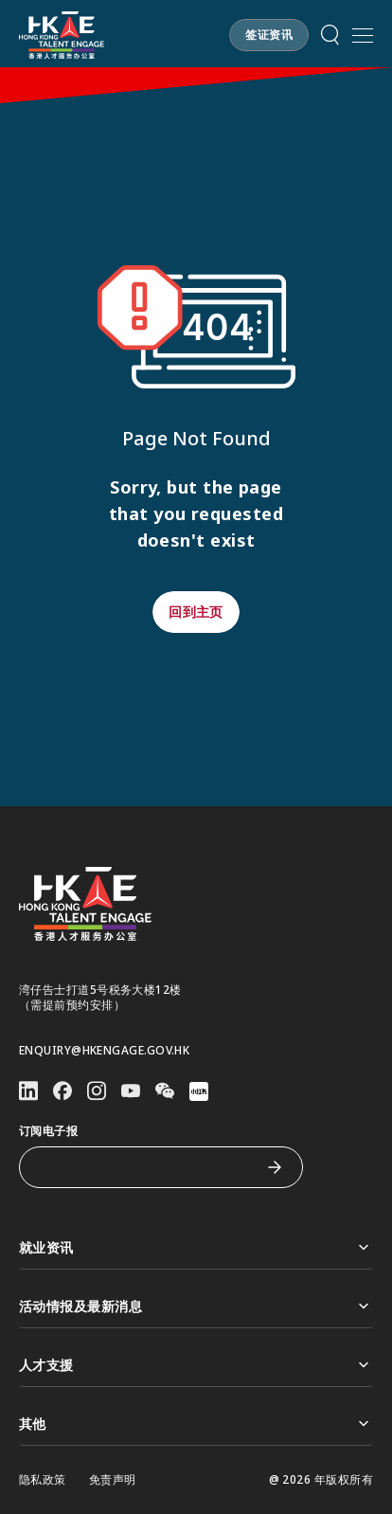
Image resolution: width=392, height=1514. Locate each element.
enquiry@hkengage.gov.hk (104, 1050)
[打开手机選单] (362, 35)
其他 (196, 1423)
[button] (269, 35)
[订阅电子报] (147, 1167)
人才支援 (196, 1365)
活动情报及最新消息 (196, 1306)
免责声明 (112, 1479)
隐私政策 (42, 1479)
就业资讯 (196, 1247)
